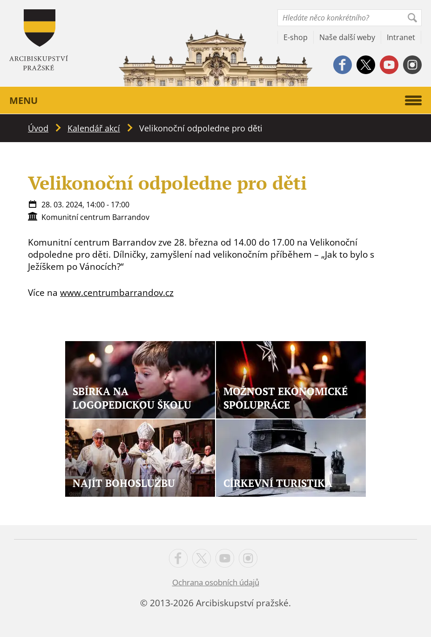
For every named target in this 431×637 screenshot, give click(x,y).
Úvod (38, 128)
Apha (38, 39)
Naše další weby (347, 37)
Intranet (401, 37)
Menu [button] (215, 100)
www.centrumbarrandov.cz (117, 293)
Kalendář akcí (93, 128)
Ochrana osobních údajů (215, 582)
